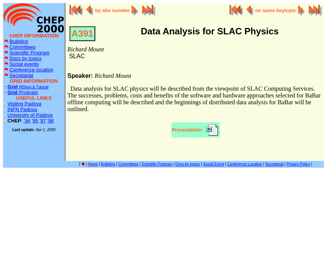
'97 (42, 121)
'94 (27, 121)
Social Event (213, 164)
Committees (20, 47)
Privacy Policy (298, 164)
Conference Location (244, 164)
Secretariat (18, 75)
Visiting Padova (24, 104)
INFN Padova (22, 109)
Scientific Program (26, 53)
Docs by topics (23, 58)
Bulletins (16, 41)
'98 (50, 121)
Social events (21, 64)
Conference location (28, 70)
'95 (35, 121)
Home (93, 164)
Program (23, 92)
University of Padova (30, 115)
